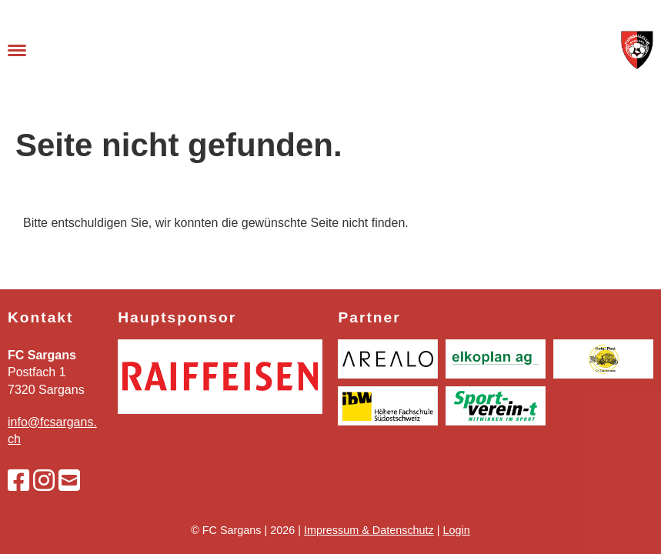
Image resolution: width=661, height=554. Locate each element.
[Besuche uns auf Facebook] (18, 481)
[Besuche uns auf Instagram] (44, 481)
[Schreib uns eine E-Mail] (69, 481)
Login (456, 530)
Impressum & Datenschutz (369, 530)
